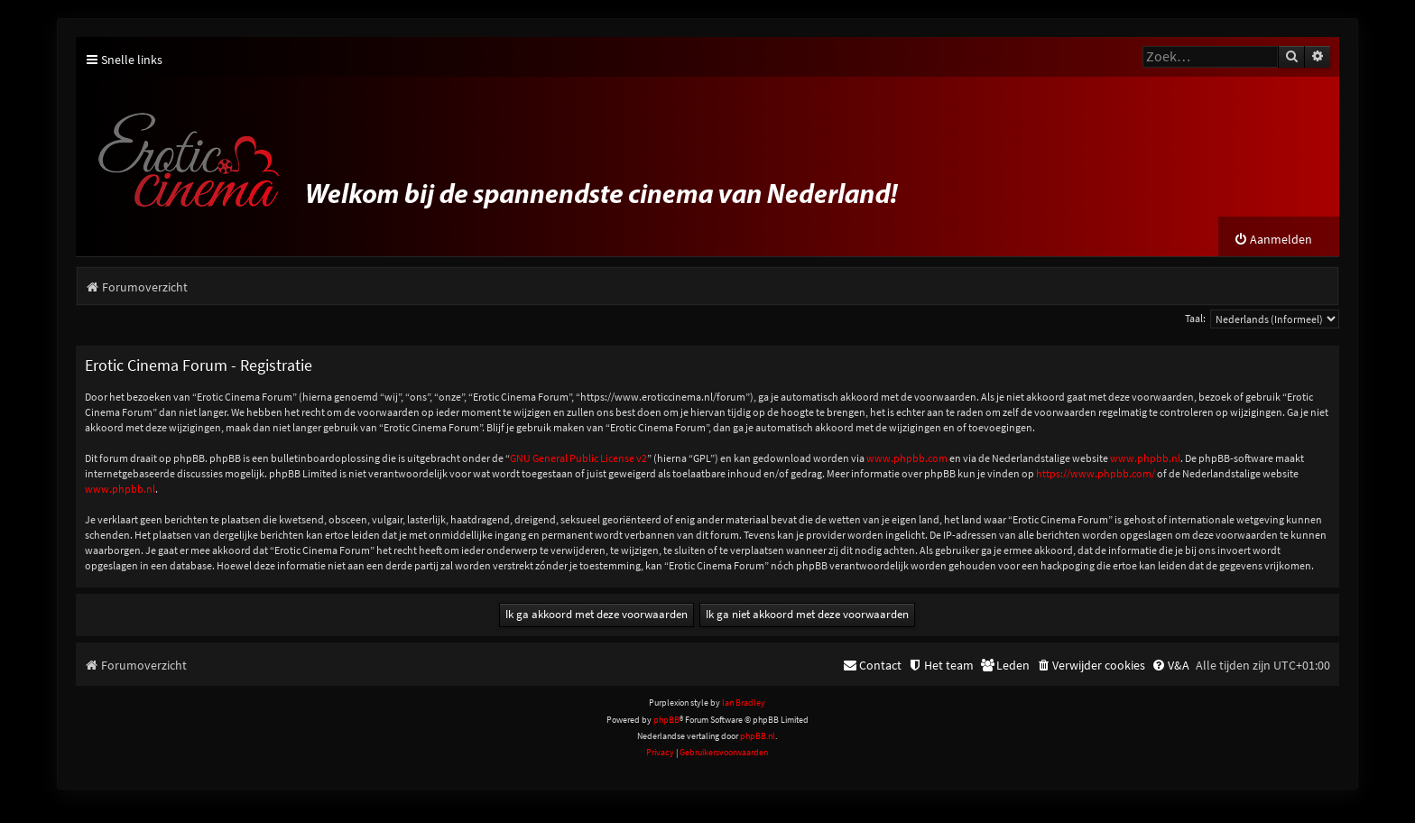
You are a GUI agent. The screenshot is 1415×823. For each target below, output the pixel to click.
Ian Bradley (743, 702)
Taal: (1195, 318)
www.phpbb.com (907, 458)
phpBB (666, 720)
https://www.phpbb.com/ (1095, 473)
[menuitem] (1273, 240)
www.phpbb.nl (1145, 458)
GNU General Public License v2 (578, 458)
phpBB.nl (757, 736)
